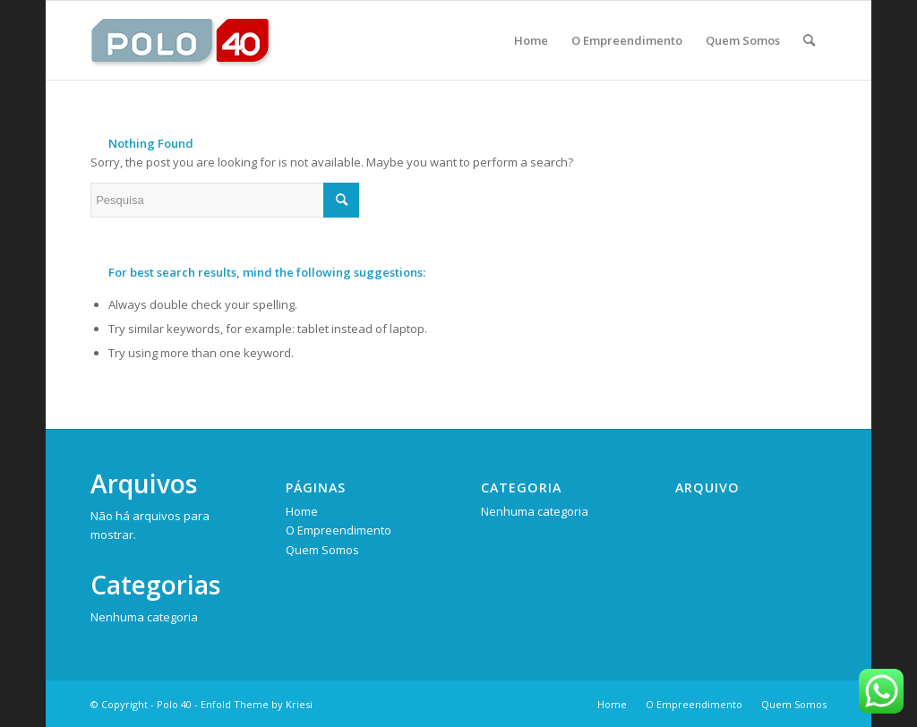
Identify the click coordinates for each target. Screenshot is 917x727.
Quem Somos (322, 550)
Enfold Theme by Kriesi (257, 704)
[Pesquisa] (809, 40)
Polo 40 (174, 704)
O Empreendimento (338, 530)
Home (302, 511)
